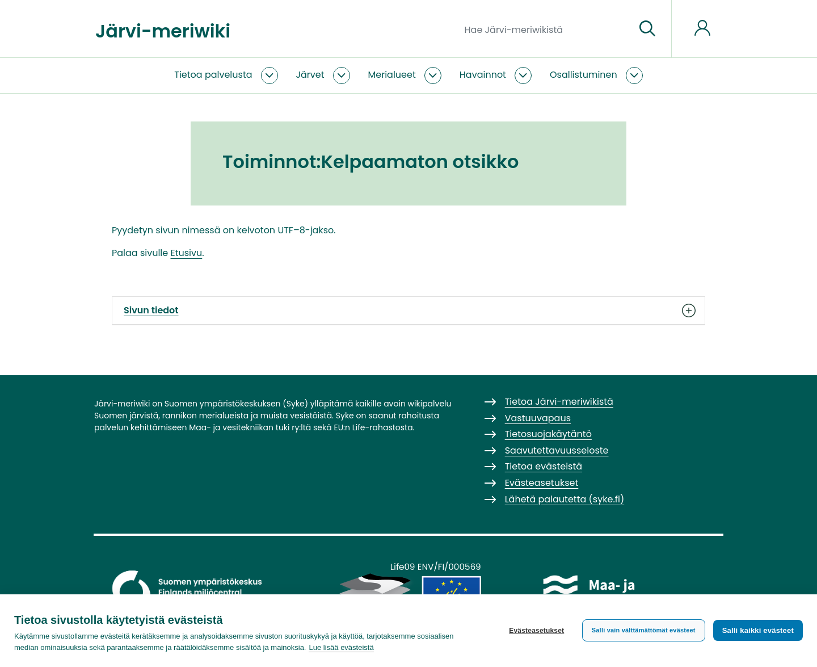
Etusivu (187, 252)
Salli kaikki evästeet (758, 630)
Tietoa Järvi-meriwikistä (559, 401)
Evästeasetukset (536, 631)
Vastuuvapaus (538, 418)
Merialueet (392, 74)
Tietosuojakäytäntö (548, 434)
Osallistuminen (583, 74)
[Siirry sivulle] (647, 29)
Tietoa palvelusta (213, 74)
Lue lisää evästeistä (341, 647)
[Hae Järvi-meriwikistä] (545, 29)
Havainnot (483, 74)
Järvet (310, 74)
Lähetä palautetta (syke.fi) (565, 499)
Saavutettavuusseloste (557, 450)
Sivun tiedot (408, 310)
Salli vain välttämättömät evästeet (644, 630)
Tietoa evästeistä (543, 466)
